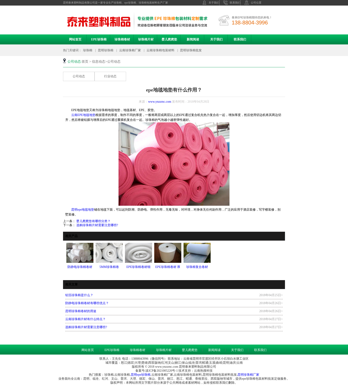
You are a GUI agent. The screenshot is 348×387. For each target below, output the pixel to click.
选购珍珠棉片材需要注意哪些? (96, 225)
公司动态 (79, 76)
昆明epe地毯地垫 (82, 209)
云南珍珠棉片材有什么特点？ (85, 319)
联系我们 (231, 2)
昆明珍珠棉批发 (191, 50)
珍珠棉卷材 (122, 39)
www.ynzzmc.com (159, 101)
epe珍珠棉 (143, 374)
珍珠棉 (87, 50)
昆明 (134, 374)
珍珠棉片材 (146, 39)
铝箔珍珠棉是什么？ (79, 295)
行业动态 (110, 76)
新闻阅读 (193, 39)
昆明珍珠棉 (105, 50)
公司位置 (252, 2)
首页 (85, 61)
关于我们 (210, 2)
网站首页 (75, 39)
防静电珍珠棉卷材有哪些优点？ (87, 303)
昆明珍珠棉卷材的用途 (80, 311)
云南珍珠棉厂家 (130, 50)
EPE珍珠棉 (98, 39)
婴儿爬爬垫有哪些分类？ (93, 221)
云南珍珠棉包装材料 (160, 50)
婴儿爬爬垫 (169, 39)
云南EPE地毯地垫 (81, 115)
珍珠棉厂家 (251, 374)
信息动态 (98, 61)
